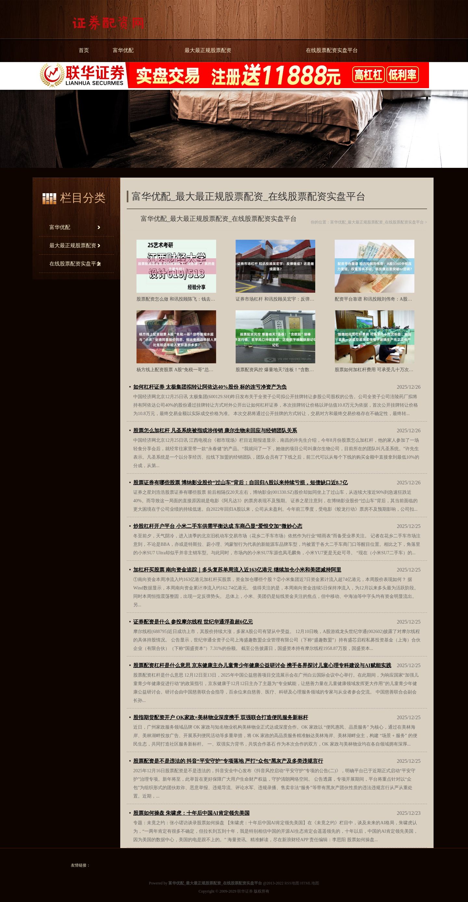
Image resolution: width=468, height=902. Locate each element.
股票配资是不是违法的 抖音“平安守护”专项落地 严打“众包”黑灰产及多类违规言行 (228, 761)
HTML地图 (309, 883)
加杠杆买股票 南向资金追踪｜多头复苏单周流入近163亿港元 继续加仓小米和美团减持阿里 (237, 569)
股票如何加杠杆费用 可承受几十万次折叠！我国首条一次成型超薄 (401, 369)
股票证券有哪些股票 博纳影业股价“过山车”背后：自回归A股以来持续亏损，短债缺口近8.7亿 (240, 482)
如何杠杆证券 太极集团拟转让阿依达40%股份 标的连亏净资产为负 (210, 387)
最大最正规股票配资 (208, 50)
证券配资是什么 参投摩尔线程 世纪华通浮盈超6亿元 (193, 622)
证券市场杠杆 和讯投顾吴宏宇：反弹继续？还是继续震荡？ (295, 299)
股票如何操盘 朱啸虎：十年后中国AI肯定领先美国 (191, 813)
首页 (84, 50)
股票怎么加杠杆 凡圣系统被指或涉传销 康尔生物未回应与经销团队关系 (215, 430)
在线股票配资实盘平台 (332, 50)
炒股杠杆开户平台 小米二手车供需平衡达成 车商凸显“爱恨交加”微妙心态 (217, 526)
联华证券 (245, 891)
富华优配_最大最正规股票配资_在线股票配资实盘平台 (377, 222)
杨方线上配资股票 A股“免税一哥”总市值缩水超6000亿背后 (195, 369)
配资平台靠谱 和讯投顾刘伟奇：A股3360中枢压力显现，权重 (396, 299)
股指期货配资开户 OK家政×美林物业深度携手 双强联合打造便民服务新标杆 (220, 717)
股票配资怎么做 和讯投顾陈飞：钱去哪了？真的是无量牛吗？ (198, 299)
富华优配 (123, 50)
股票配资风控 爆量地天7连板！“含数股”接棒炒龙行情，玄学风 (298, 369)
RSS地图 (291, 883)
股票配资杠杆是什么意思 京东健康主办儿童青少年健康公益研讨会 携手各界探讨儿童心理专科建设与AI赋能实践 (262, 665)
